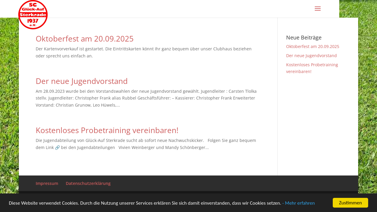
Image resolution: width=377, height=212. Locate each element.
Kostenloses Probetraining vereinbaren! (107, 130)
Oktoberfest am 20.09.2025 (85, 38)
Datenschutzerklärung (88, 183)
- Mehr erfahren (298, 203)
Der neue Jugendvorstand (82, 81)
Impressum (47, 183)
